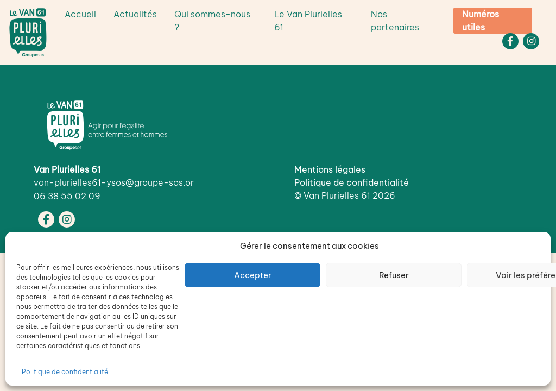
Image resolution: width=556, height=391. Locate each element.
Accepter (252, 275)
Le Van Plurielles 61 (308, 21)
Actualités (135, 14)
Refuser (394, 275)
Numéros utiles (480, 21)
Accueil (80, 14)
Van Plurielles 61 (337, 195)
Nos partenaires (395, 21)
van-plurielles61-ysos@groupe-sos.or (114, 182)
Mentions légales (329, 169)
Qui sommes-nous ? (212, 21)
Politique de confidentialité (65, 372)
